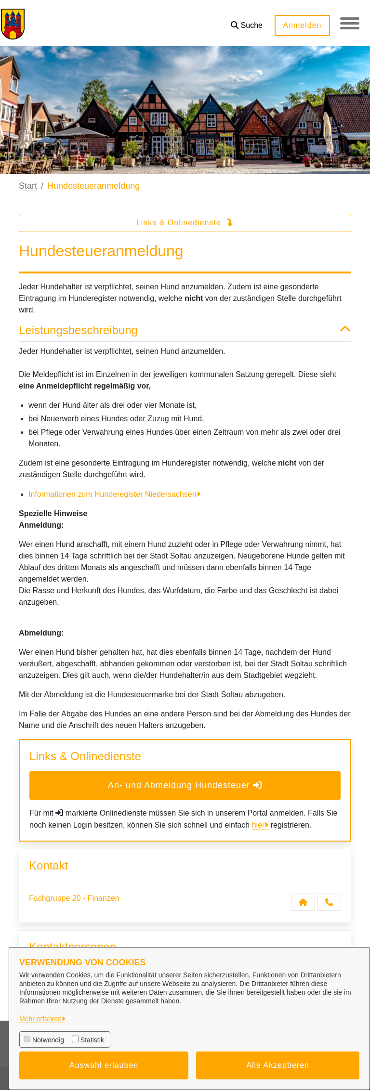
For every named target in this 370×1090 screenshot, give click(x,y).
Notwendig (48, 1040)
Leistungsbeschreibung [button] (185, 330)
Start (28, 186)
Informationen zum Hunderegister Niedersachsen (112, 494)
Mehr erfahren (40, 1019)
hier (258, 825)
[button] (246, 22)
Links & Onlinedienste (185, 223)
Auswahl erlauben (103, 1065)
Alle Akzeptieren (277, 1065)
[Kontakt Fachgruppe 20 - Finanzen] (303, 902)
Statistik (92, 1040)
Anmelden (302, 25)
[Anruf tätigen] (329, 902)
